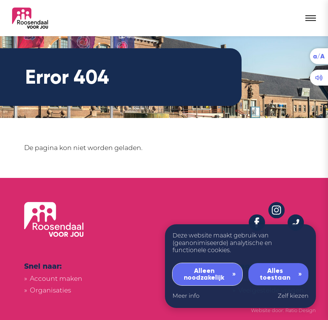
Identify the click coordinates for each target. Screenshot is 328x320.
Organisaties (50, 290)
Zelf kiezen (293, 295)
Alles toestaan (275, 273)
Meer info (185, 295)
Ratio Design (300, 310)
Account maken (56, 278)
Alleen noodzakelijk (204, 273)
